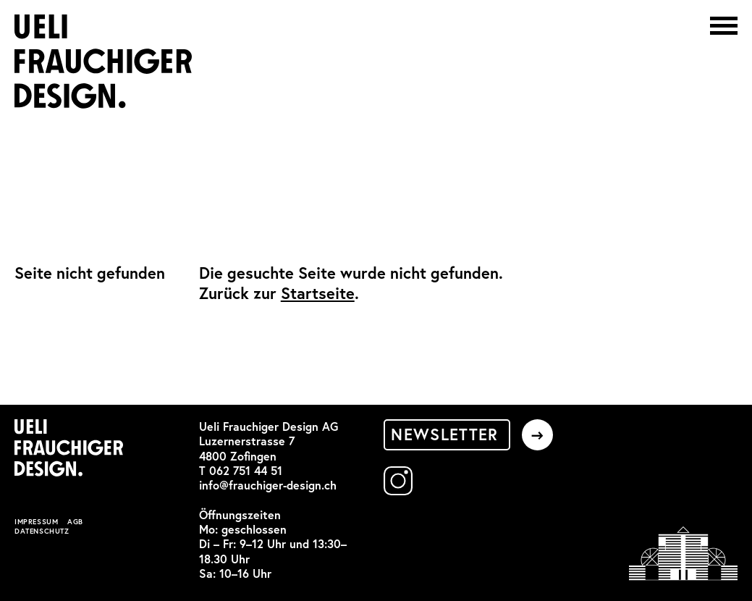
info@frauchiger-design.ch (268, 485)
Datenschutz (41, 531)
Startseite (318, 293)
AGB (75, 522)
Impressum (36, 522)
